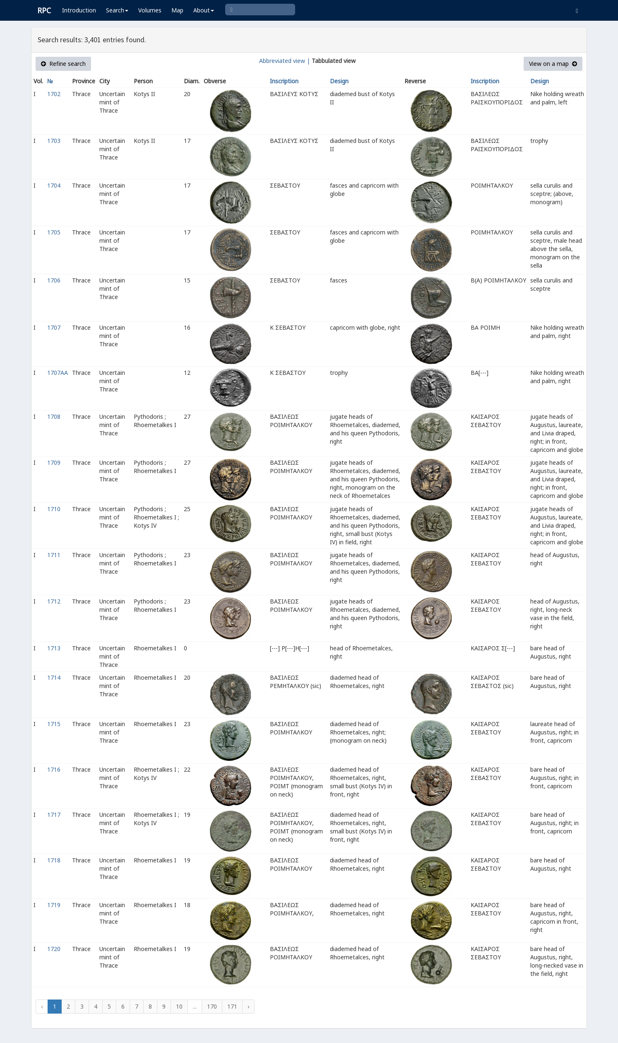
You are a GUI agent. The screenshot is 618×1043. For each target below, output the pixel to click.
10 (179, 1006)
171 (232, 1006)
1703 (53, 141)
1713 (53, 648)
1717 (53, 814)
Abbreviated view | (284, 61)
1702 (53, 94)
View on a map (553, 64)
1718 (53, 860)
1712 (53, 601)
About (203, 10)
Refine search (63, 64)
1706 (53, 280)
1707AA (57, 373)
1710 (53, 509)
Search (117, 10)
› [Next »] (248, 1006)
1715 (53, 724)
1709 (53, 462)
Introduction (79, 10)
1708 (53, 416)
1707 (53, 327)
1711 (53, 555)
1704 (53, 185)
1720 (53, 949)
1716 (53, 769)
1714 (53, 677)
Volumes (149, 10)
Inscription (284, 81)
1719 (53, 905)
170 (212, 1006)
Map (177, 10)
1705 (53, 232)
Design (339, 81)
